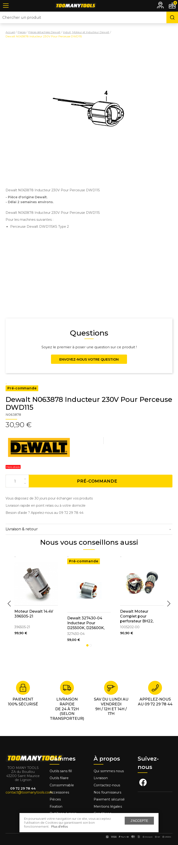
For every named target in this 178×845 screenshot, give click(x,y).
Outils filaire (59, 778)
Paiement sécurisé (109, 799)
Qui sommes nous (109, 771)
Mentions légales (108, 806)
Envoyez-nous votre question (89, 359)
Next (168, 603)
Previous (9, 603)
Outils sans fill (61, 771)
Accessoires (59, 792)
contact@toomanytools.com (29, 792)
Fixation (56, 806)
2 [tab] (90, 645)
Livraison (101, 778)
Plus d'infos (59, 826)
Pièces (55, 799)
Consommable (62, 785)
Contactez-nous (107, 785)
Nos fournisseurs (107, 792)
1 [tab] (87, 645)
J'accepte (139, 821)
